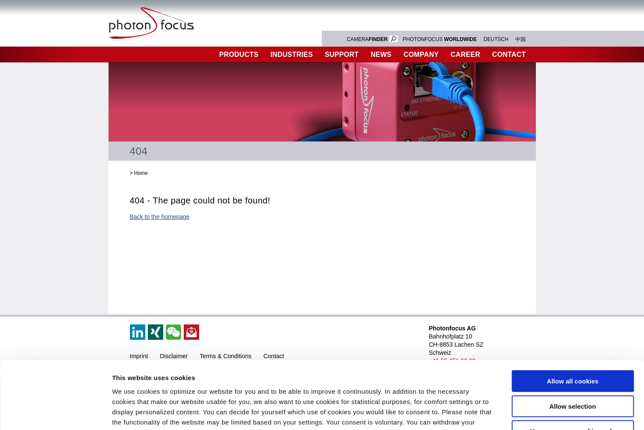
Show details (448, 413)
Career (465, 54)
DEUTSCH (496, 39)
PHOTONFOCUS (440, 39)
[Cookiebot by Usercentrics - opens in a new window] (55, 413)
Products (239, 54)
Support (342, 54)
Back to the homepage (160, 216)
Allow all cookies (573, 317)
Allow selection (572, 342)
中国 (520, 39)
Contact (509, 54)
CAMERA (372, 39)
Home (141, 173)
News (381, 54)
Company (420, 54)
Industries (292, 54)
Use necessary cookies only (572, 367)
